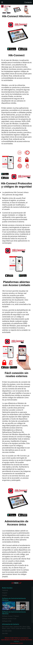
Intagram (4, 593)
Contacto (28, 2)
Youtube (4, 595)
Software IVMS (6, 621)
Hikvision (16, 641)
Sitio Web (5, 633)
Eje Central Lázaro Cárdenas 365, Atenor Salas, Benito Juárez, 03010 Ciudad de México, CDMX (16, 627)
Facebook (5, 590)
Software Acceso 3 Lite (9, 619)
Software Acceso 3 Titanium (10, 616)
